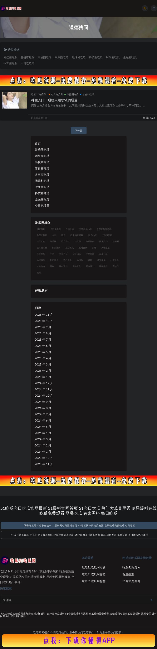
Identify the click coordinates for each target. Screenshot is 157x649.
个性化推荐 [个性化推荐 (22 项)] (55, 228)
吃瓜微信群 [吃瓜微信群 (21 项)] (107, 235)
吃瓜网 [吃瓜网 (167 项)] (53, 241)
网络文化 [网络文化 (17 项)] (77, 266)
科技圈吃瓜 (96, 57)
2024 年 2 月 (43, 445)
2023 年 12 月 (44, 457)
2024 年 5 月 (43, 426)
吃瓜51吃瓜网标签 (94, 581)
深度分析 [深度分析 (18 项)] (103, 253)
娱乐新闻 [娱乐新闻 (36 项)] (56, 247)
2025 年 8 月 (43, 333)
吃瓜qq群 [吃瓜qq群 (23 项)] (92, 235)
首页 (38, 143)
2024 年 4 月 (43, 432)
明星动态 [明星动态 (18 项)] (77, 253)
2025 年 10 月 (44, 320)
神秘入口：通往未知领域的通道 (54, 100)
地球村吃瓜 (78, 57)
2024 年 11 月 (44, 389)
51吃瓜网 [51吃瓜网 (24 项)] (41, 228)
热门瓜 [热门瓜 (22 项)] (80, 260)
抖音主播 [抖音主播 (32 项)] (105, 247)
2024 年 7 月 (43, 414)
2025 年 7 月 (43, 339)
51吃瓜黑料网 (131, 581)
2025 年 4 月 (43, 358)
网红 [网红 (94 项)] (52, 266)
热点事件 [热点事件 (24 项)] (41, 260)
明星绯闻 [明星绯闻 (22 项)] (90, 253)
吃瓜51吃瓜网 (38, 94)
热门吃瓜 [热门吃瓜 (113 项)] (54, 260)
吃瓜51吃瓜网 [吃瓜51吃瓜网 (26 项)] (76, 235)
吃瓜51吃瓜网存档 (94, 574)
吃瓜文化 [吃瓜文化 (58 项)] (41, 241)
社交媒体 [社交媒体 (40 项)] (101, 260)
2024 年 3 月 (43, 439)
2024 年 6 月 (43, 420)
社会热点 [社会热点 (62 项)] (41, 266)
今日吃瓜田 (27, 63)
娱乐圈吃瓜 (61, 57)
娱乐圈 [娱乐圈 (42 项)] (116, 241)
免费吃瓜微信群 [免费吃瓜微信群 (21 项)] (104, 228)
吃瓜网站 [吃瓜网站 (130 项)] (65, 241)
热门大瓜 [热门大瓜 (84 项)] (67, 260)
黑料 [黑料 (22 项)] (39, 272)
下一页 (78, 130)
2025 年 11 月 (44, 314)
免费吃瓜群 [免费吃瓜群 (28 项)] (42, 235)
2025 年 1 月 (43, 376)
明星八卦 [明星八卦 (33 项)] (63, 253)
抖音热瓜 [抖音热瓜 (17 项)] (41, 253)
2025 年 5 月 (43, 351)
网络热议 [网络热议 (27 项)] (103, 266)
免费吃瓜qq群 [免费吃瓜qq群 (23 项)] (85, 228)
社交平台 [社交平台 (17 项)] (115, 260)
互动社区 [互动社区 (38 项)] (70, 228)
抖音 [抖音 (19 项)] (94, 247)
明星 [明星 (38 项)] (52, 253)
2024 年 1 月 (43, 451)
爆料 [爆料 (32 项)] (90, 260)
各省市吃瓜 (27, 57)
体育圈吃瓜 (10, 63)
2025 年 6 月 (43, 345)
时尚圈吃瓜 (113, 57)
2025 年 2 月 (43, 370)
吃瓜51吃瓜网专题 (94, 567)
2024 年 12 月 (44, 383)
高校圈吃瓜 (44, 57)
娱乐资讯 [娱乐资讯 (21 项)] (69, 247)
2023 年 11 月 (44, 464)
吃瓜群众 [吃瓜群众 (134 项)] (90, 241)
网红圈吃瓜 (10, 57)
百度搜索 (128, 574)
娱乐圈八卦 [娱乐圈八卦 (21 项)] (42, 247)
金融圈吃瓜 (130, 57)
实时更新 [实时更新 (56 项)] (83, 247)
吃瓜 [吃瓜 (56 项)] (63, 235)
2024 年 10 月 (44, 395)
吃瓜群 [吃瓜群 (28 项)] (78, 241)
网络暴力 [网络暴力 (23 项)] (90, 266)
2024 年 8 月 (43, 407)
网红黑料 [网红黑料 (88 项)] (63, 266)
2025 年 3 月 (43, 364)
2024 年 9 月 (43, 401)
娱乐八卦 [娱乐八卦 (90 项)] (103, 241)
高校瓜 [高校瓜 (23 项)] (116, 266)
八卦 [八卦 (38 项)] (54, 235)
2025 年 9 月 (43, 327)
